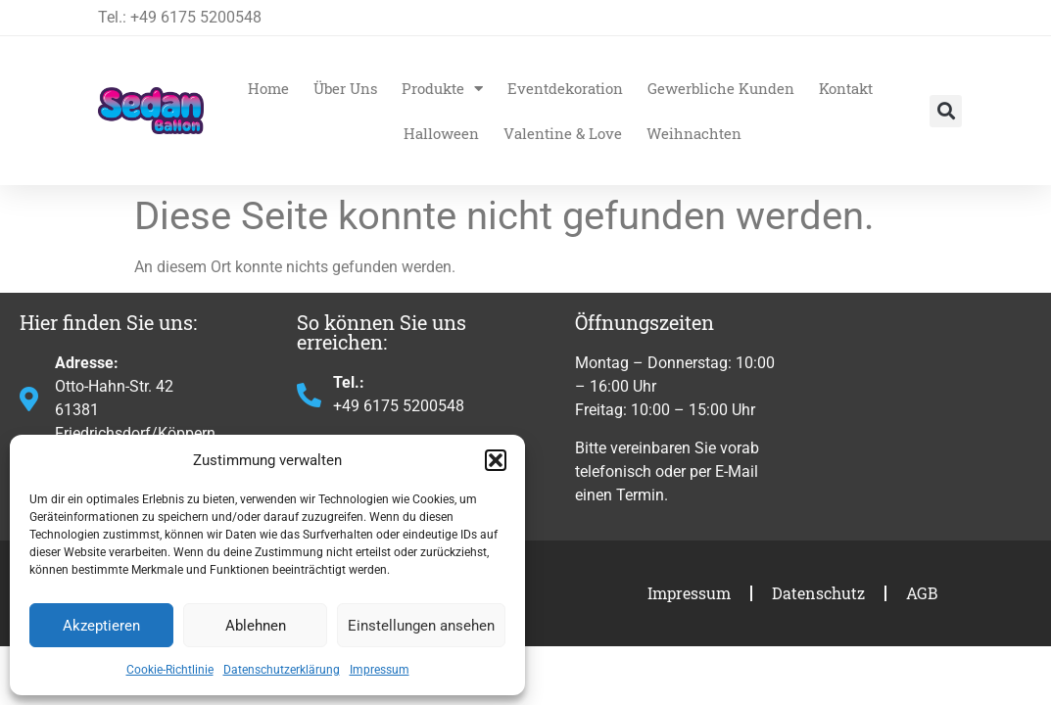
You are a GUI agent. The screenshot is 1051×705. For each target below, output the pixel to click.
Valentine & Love (562, 133)
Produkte (442, 88)
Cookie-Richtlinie (170, 670)
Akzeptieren (101, 625)
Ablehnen (255, 625)
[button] (495, 460)
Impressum (379, 670)
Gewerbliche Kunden (720, 88)
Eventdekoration (565, 88)
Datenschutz (818, 593)
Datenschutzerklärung (281, 670)
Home (268, 88)
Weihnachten (693, 133)
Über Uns (345, 88)
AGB (921, 593)
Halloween (441, 133)
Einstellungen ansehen (421, 625)
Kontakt (846, 88)
